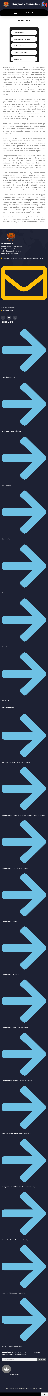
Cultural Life (18, 59)
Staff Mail (28, 13)
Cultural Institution (20, 52)
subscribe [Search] (42, 1359)
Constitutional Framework (22, 39)
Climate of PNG (19, 32)
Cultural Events (19, 46)
